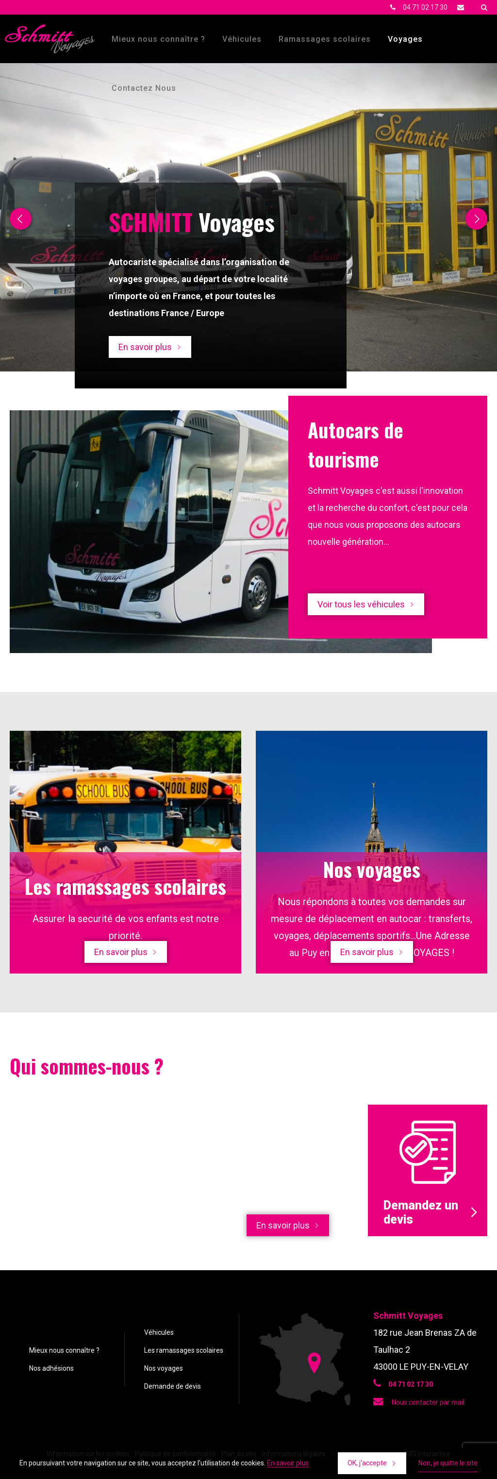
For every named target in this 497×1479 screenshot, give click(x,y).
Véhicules (242, 39)
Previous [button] (21, 219)
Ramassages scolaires (325, 39)
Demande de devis (172, 1386)
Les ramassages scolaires (183, 1350)
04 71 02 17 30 (425, 7)
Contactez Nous (144, 88)
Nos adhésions (51, 1368)
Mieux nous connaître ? (158, 39)
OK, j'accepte (367, 1463)
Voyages (405, 39)
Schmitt (50, 38)
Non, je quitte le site (448, 1463)
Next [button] (476, 219)
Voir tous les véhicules (361, 604)
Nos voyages (163, 1368)
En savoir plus (145, 347)
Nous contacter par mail (418, 1402)
